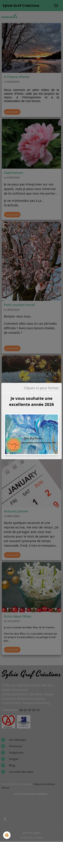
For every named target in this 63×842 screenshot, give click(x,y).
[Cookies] (7, 835)
